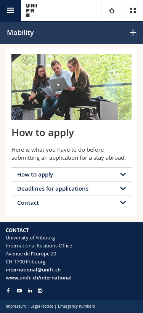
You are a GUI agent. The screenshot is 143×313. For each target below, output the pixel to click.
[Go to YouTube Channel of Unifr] (19, 290)
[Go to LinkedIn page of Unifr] (30, 290)
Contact (28, 203)
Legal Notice (42, 306)
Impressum (16, 306)
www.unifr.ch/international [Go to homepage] (39, 277)
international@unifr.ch (33, 269)
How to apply (35, 174)
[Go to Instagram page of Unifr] (40, 290)
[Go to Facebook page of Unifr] (8, 290)
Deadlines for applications (52, 189)
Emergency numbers (76, 306)
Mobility (20, 32)
